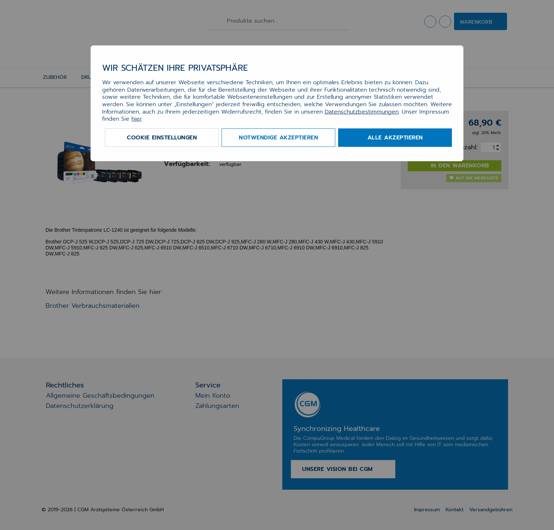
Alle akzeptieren (395, 137)
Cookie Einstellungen (162, 137)
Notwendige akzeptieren (278, 137)
